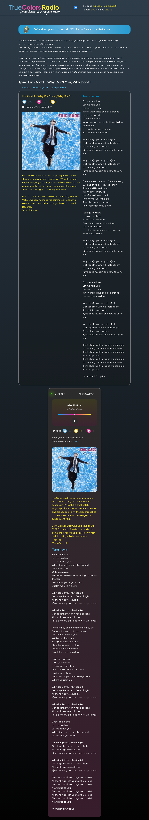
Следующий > (58, 87)
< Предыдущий (40, 87)
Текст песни (60, 549)
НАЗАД (26, 87)
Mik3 (76, 441)
